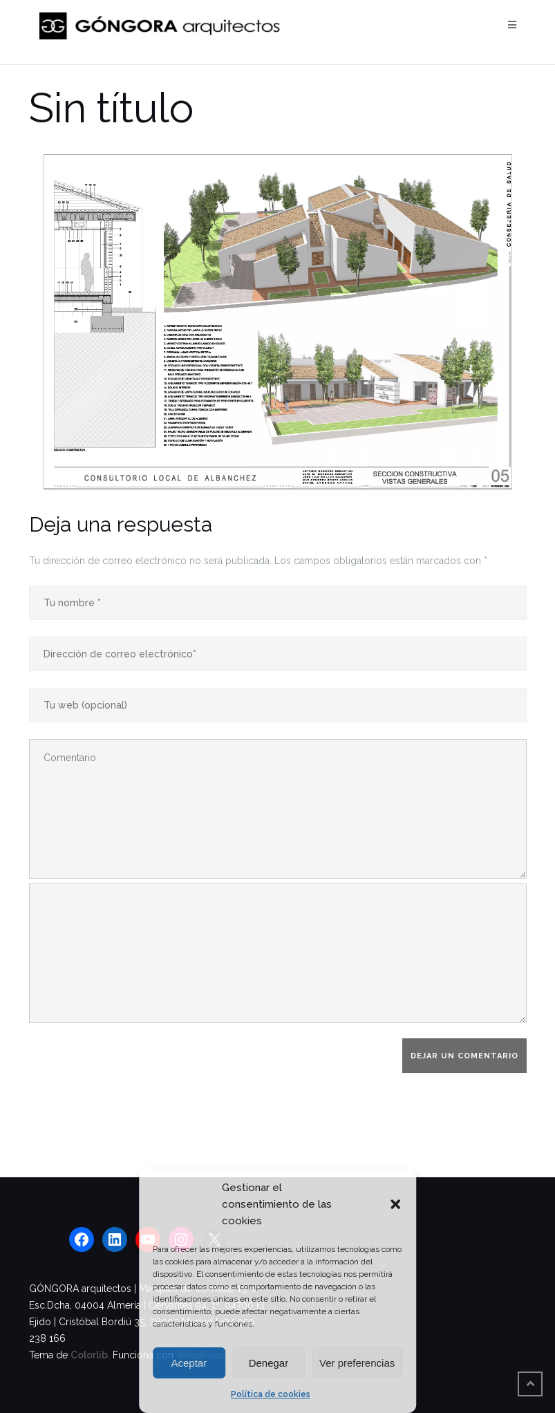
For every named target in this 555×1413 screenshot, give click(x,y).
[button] (395, 1204)
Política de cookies (270, 1394)
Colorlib (89, 1354)
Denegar (269, 1363)
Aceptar (189, 1363)
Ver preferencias (357, 1363)
